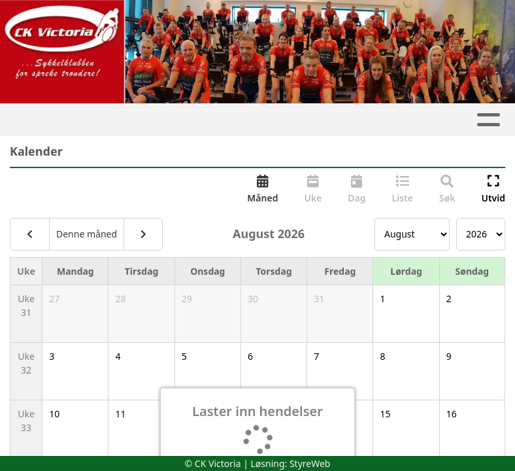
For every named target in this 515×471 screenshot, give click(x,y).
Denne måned (86, 234)
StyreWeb (310, 463)
